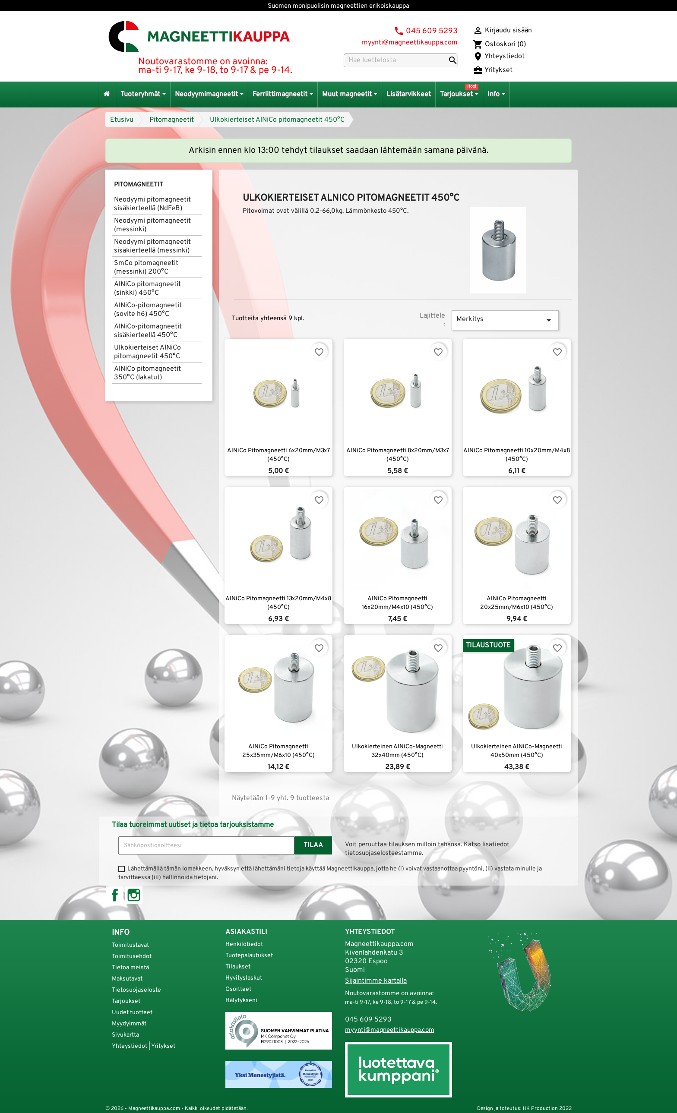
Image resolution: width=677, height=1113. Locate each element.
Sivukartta (125, 1035)
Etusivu (121, 120)
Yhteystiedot (499, 56)
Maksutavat (127, 979)
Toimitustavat (130, 945)
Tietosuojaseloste (136, 990)
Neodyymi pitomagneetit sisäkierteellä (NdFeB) (152, 204)
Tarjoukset (126, 1001)
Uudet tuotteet (132, 1012)
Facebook (114, 895)
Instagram (133, 895)
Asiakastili (246, 932)
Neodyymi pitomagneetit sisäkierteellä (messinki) (152, 246)
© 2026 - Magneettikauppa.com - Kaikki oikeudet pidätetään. (176, 1108)
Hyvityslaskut (243, 978)
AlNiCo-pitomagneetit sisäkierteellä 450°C (148, 331)
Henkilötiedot (244, 944)
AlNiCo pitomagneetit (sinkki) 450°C (147, 288)
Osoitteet (238, 989)
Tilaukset (237, 967)
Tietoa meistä (130, 967)
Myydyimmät (129, 1024)
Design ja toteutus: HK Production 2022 (524, 1108)
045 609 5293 (432, 31)
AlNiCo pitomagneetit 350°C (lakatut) (147, 373)
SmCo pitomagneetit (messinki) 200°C (146, 267)
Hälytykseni (241, 1000)
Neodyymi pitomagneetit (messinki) (152, 225)
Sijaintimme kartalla (376, 981)
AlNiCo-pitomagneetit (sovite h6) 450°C (148, 309)
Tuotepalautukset (249, 955)
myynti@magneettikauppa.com (410, 42)
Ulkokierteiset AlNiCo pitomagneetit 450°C (277, 120)
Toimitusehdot (132, 956)
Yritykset (492, 70)
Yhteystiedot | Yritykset (143, 1046)
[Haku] (401, 60)
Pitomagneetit (171, 120)
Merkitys (505, 320)
